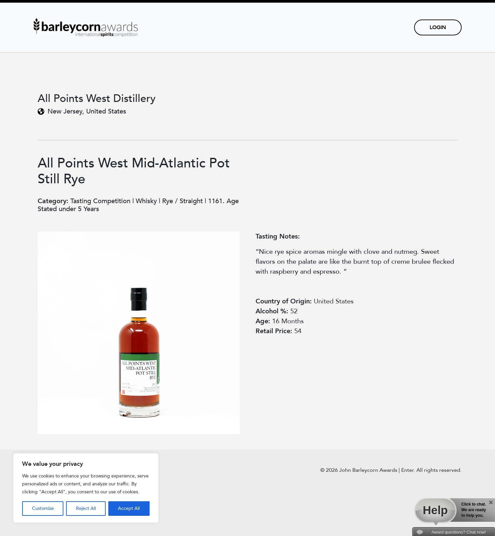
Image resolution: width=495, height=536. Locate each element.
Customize (43, 508)
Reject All (86, 508)
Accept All (129, 508)
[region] (86, 488)
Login (438, 27)
